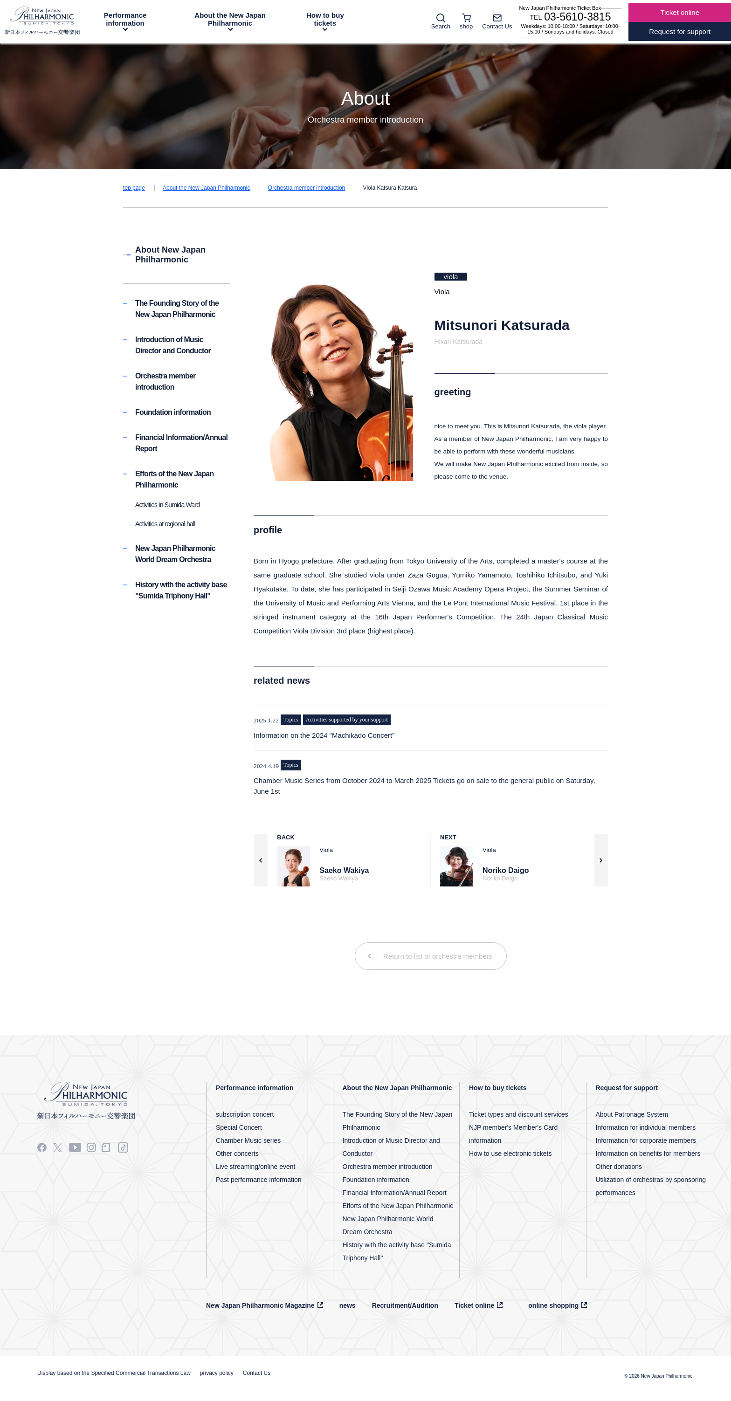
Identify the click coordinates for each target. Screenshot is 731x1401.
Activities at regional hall (165, 524)
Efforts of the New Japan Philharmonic (398, 1205)
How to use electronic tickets (510, 1153)
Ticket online (474, 1305)
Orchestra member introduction (306, 188)
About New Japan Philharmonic (170, 254)
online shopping (553, 1305)
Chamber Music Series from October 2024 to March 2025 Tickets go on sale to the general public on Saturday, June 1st (424, 785)
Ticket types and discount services (518, 1114)
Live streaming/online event (255, 1166)
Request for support (627, 1088)
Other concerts (237, 1153)
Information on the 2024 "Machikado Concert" (324, 735)
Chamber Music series (248, 1140)
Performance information (125, 19)
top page (134, 188)
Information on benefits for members (648, 1153)
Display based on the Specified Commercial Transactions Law (114, 1373)
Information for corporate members (646, 1140)
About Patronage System (632, 1114)
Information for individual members (646, 1127)
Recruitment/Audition (405, 1305)
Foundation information (173, 412)
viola (451, 277)
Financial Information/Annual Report (395, 1192)
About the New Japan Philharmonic (230, 19)
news (347, 1305)
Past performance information (259, 1179)
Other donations (619, 1166)
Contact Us (256, 1373)
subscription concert (245, 1114)
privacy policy (217, 1373)
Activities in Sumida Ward (167, 504)
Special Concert (239, 1127)
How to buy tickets (325, 19)
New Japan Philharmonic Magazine (260, 1305)
